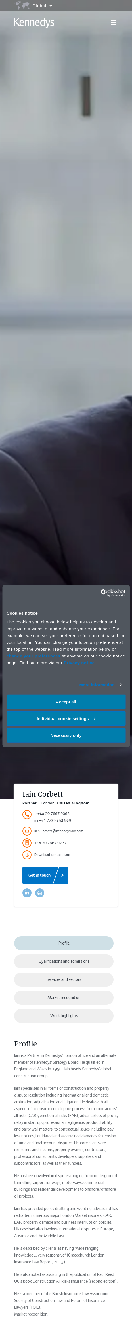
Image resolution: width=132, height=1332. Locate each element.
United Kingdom (73, 803)
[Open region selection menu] (33, 5)
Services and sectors (64, 979)
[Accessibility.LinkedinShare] (27, 892)
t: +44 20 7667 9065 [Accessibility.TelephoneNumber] (52, 814)
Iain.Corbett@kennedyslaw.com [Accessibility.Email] (52, 831)
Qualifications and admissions (64, 961)
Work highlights (64, 1015)
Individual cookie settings (66, 718)
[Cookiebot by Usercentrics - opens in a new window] (100, 593)
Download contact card (46, 854)
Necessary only (65, 735)
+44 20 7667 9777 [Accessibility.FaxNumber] (44, 843)
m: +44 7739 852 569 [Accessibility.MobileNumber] (52, 820)
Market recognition (64, 997)
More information (96, 684)
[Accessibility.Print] (39, 892)
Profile (64, 943)
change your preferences (33, 656)
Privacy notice (79, 662)
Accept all (66, 701)
